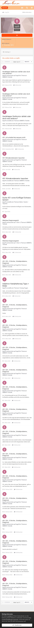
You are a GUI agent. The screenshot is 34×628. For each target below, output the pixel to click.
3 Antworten (16, 169)
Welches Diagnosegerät (10, 220)
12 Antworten (17, 232)
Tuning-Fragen (24, 288)
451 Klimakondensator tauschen (13, 158)
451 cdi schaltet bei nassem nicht (13, 137)
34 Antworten (17, 274)
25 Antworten (19, 149)
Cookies (9, 616)
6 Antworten (17, 85)
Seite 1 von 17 (17, 61)
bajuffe (4, 75)
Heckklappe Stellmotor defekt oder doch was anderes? (16, 117)
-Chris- (18, 222)
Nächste (27, 61)
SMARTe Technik (7, 77)
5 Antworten (16, 296)
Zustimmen (17, 625)
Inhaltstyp (6, 52)
